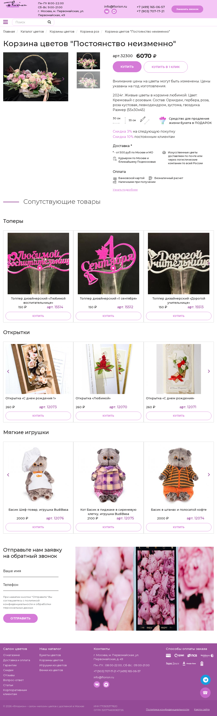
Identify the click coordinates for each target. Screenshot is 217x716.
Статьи (8, 685)
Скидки (8, 670)
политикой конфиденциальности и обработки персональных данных (27, 604)
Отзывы (9, 675)
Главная (9, 31)
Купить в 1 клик (166, 67)
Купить (127, 67)
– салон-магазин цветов (42, 706)
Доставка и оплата (16, 660)
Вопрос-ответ (13, 680)
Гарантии (10, 665)
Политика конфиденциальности (167, 709)
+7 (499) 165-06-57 (151, 7)
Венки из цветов (51, 670)
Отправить (20, 618)
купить (38, 316)
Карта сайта (202, 709)
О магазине (11, 655)
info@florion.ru (115, 6)
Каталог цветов (32, 31)
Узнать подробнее (125, 189)
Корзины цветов (62, 31)
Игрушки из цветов (53, 665)
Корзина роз (89, 31)
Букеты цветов (50, 655)
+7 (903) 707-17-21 (150, 11)
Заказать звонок (187, 9)
